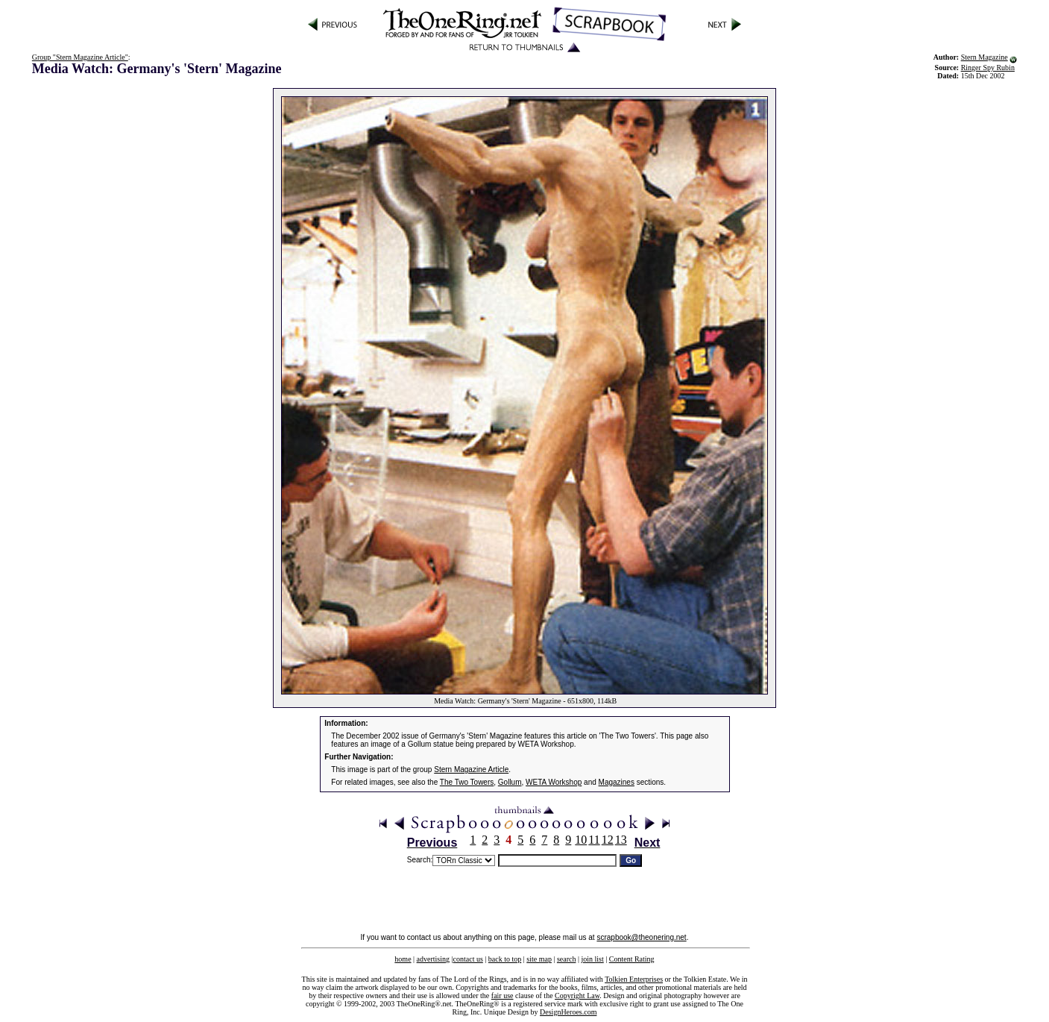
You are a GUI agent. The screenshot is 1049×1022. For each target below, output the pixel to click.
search (566, 959)
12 (608, 839)
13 (621, 839)
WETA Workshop (554, 782)
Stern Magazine (984, 57)
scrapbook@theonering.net (641, 937)
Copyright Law (577, 995)
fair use (502, 995)
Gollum (510, 782)
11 (593, 839)
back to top (504, 959)
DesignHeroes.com (568, 1012)
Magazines (616, 782)
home (402, 959)
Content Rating (632, 959)
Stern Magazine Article (471, 769)
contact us (468, 959)
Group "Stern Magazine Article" (80, 57)
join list (592, 959)
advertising (433, 959)
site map (539, 959)
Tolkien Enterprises (634, 979)
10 (581, 839)
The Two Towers (467, 782)
